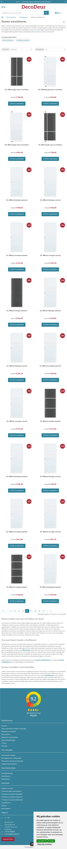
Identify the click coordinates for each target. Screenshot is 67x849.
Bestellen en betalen (8, 731)
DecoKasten (5, 779)
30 (43, 611)
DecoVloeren (5, 776)
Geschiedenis (5, 808)
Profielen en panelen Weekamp (12, 800)
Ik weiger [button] (51, 841)
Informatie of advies (8, 755)
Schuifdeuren (23, 17)
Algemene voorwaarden (9, 737)
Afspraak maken (8, 839)
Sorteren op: (6, 49)
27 (31, 611)
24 (19, 611)
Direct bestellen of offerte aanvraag (13, 729)
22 (11, 611)
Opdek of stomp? (7, 788)
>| (50, 611)
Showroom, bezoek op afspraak (12, 761)
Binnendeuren (11, 17)
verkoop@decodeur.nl (12, 834)
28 (35, 611)
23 (15, 611)
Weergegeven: (39, 49)
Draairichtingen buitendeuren (11, 791)
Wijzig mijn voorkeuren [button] (44, 844)
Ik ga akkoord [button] (41, 841)
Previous (2, 2)
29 (39, 611)
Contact (4, 726)
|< (3, 611)
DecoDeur (37, 32)
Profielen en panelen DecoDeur (12, 794)
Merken (4, 806)
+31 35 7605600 (10, 832)
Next (65, 2)
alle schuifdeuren (8, 40)
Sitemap (4, 746)
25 (23, 611)
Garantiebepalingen (8, 740)
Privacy (3, 743)
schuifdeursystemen (22, 40)
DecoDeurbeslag (7, 773)
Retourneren (5, 734)
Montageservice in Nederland (11, 758)
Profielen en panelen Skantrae (11, 797)
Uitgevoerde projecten (9, 764)
